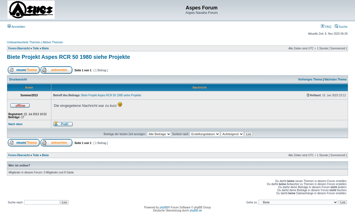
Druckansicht (18, 79)
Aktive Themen (53, 42)
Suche (341, 26)
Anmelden (16, 26)
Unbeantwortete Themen (23, 42)
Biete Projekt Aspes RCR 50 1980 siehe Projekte (68, 57)
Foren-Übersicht (19, 48)
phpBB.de (196, 210)
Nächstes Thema (335, 79)
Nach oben (15, 124)
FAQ (326, 26)
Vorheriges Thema (310, 79)
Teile (36, 48)
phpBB (163, 207)
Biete (45, 48)
